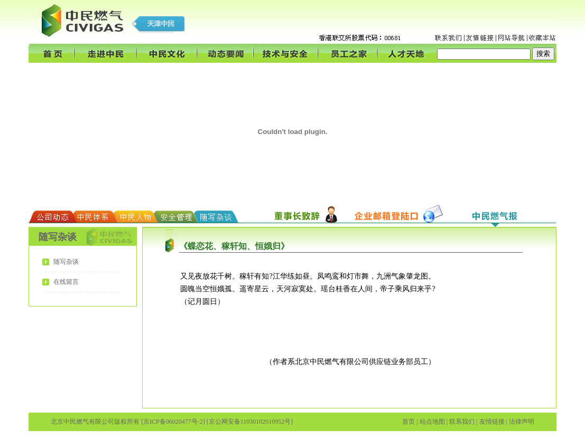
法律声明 (521, 421)
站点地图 (432, 421)
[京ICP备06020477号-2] (173, 421)
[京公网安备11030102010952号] (250, 421)
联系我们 (462, 421)
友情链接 (492, 421)
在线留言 (66, 281)
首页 (408, 421)
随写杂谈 (66, 261)
